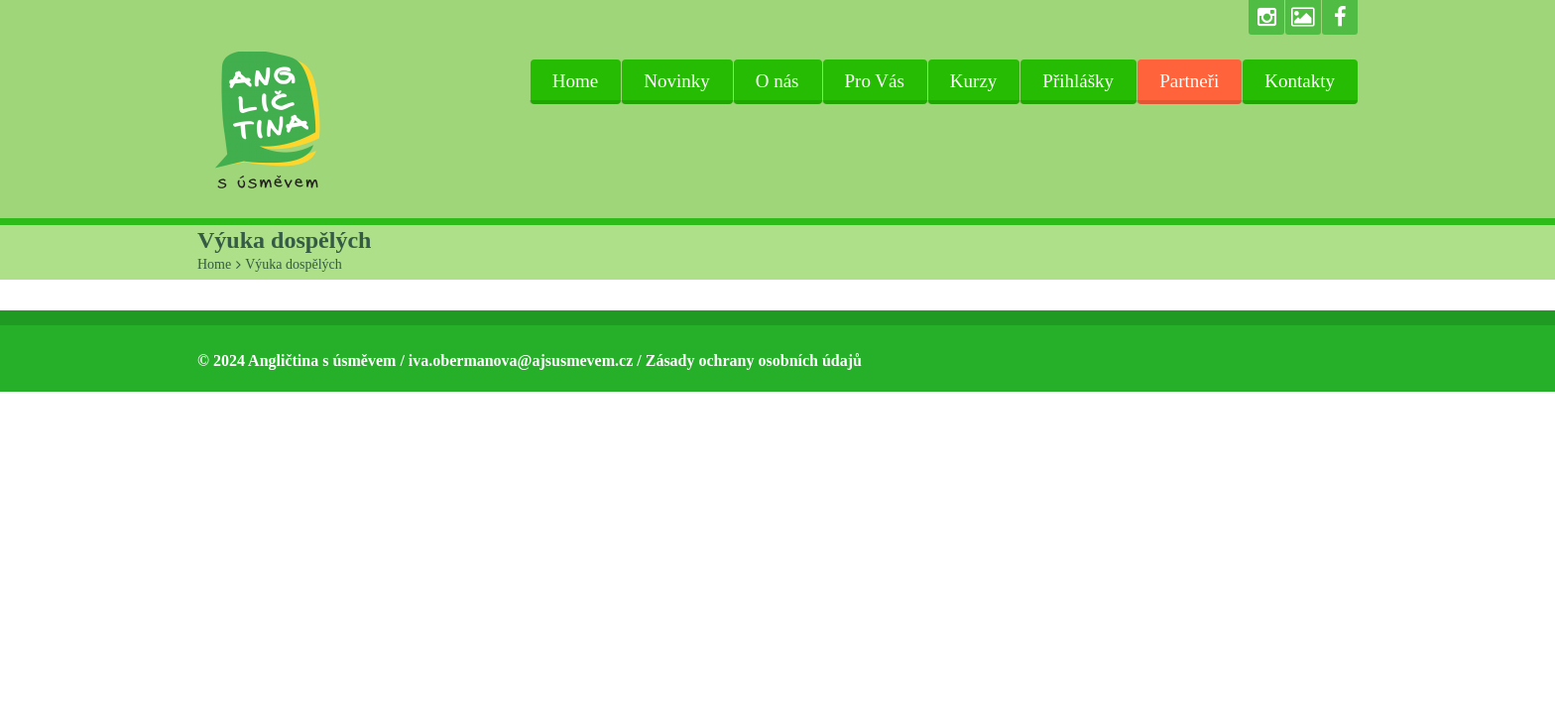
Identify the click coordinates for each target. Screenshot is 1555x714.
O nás (777, 80)
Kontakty (1299, 80)
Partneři (1189, 80)
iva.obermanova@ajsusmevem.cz (521, 360)
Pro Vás (874, 80)
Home (575, 80)
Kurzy (973, 80)
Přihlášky (1078, 80)
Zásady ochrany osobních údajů (754, 360)
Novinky (677, 80)
